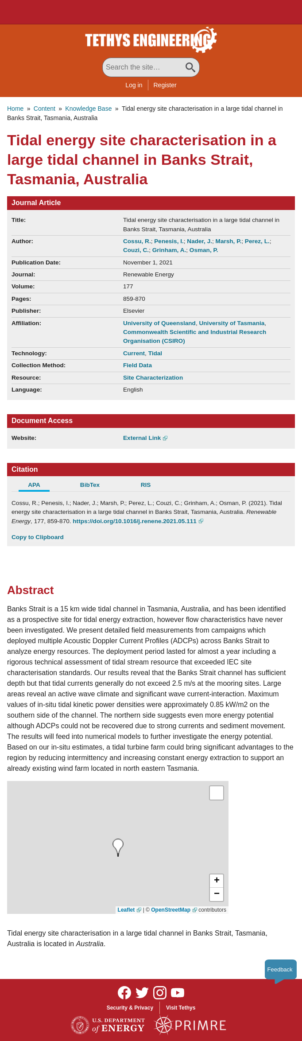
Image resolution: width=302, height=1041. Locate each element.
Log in (133, 85)
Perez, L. (257, 241)
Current (134, 353)
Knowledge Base (88, 108)
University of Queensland (159, 323)
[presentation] (118, 848)
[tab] (39, 486)
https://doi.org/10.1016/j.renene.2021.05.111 (135, 521)
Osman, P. (204, 250)
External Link (142, 438)
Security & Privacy (130, 1008)
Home (15, 108)
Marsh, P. (229, 241)
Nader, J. (199, 241)
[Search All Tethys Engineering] (151, 67)
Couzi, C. (136, 250)
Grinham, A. (169, 250)
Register (165, 85)
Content (44, 108)
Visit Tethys (180, 1008)
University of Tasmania (231, 323)
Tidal (155, 353)
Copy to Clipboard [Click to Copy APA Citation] (38, 537)
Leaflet (126, 910)
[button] (216, 881)
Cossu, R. (137, 241)
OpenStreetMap (170, 910)
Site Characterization (153, 377)
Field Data (137, 365)
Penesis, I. (169, 241)
